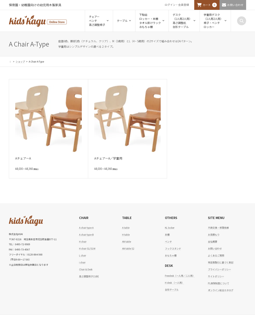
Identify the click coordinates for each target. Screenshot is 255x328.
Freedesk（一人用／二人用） (180, 275)
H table (126, 234)
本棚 (167, 234)
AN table (126, 241)
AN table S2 (128, 248)
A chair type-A (86, 227)
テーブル (124, 21)
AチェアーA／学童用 (108, 158)
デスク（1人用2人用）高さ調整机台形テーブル (184, 21)
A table (125, 227)
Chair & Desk (85, 269)
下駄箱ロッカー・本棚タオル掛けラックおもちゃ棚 (152, 21)
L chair (82, 255)
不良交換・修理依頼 (218, 227)
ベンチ (168, 241)
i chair (82, 262)
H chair (82, 241)
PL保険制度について (218, 283)
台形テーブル (172, 289)
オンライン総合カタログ (220, 290)
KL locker (169, 227)
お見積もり (214, 234)
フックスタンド (173, 248)
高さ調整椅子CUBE (89, 276)
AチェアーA (23, 158)
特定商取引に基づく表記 (220, 262)
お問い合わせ (235, 5)
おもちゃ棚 (170, 255)
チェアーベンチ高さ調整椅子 (99, 21)
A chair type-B (86, 234)
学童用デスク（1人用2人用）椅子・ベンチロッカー (215, 21)
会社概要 (212, 241)
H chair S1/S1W (87, 248)
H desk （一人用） (174, 282)
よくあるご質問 (216, 255)
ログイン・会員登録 (177, 5)
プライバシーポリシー (219, 269)
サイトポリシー (216, 276)
